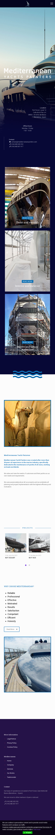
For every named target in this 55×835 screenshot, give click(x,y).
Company (10, 765)
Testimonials (11, 777)
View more (36, 829)
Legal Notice (11, 739)
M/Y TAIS (32, 558)
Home (9, 761)
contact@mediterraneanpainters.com (24, 142)
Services (10, 769)
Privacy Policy (11, 743)
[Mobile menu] (52, 4)
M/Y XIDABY (10, 558)
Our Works (10, 773)
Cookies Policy (12, 747)
